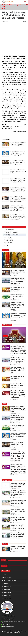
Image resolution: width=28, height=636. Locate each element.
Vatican (4, 574)
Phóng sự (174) (8, 237)
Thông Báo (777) (8, 240)
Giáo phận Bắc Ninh (6, 586)
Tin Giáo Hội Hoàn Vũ (14, 6)
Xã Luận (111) (7, 245)
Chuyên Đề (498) (8, 243)
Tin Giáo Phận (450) (9, 229)
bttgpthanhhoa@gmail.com (8, 626)
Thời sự (4, 227)
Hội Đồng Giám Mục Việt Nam (9, 580)
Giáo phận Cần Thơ (6, 592)
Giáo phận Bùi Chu (6, 589)
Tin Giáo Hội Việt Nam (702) (11, 232)
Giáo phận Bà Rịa (6, 583)
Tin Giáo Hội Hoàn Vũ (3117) (11, 235)
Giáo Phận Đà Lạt (6, 595)
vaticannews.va (21, 131)
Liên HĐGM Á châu (6, 577)
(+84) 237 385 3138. (6, 624)
